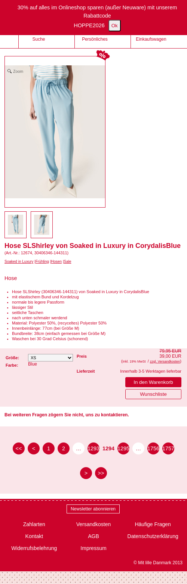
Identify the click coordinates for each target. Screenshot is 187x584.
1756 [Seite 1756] (153, 448)
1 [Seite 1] (48, 448)
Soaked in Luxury (18, 262)
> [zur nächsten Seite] (86, 473)
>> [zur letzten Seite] (101, 473)
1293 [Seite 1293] (93, 448)
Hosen (56, 262)
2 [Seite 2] (63, 448)
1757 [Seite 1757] (168, 448)
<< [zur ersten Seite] (19, 448)
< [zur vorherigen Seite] (33, 448)
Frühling (42, 262)
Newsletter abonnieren (93, 509)
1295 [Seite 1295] (123, 448)
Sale (67, 262)
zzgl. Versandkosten (165, 361)
